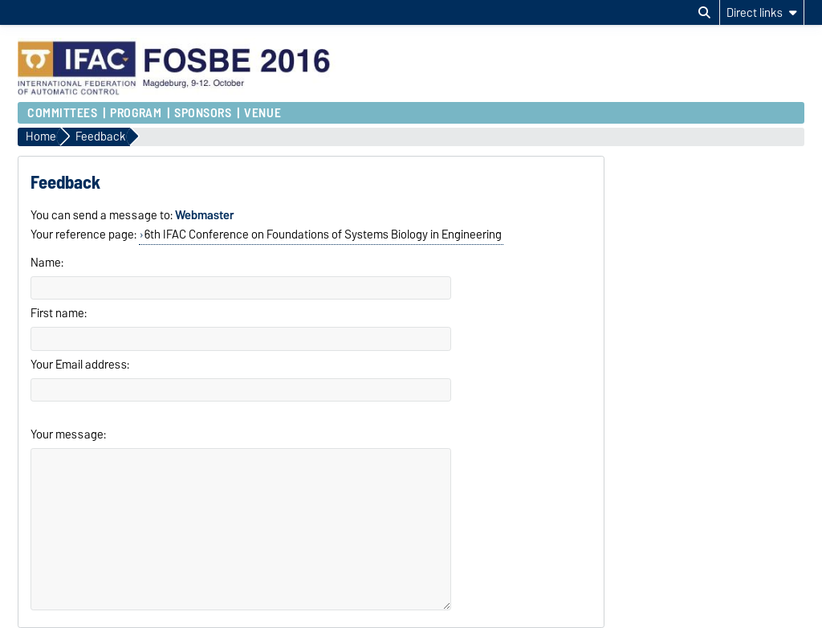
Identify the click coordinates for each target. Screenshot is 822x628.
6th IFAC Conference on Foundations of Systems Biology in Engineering (323, 234)
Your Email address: (80, 364)
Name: (47, 262)
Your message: (68, 434)
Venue (262, 113)
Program (135, 113)
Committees (62, 113)
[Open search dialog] (704, 12)
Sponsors (202, 113)
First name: (59, 313)
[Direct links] (762, 12)
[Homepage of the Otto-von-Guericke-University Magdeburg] (177, 94)
